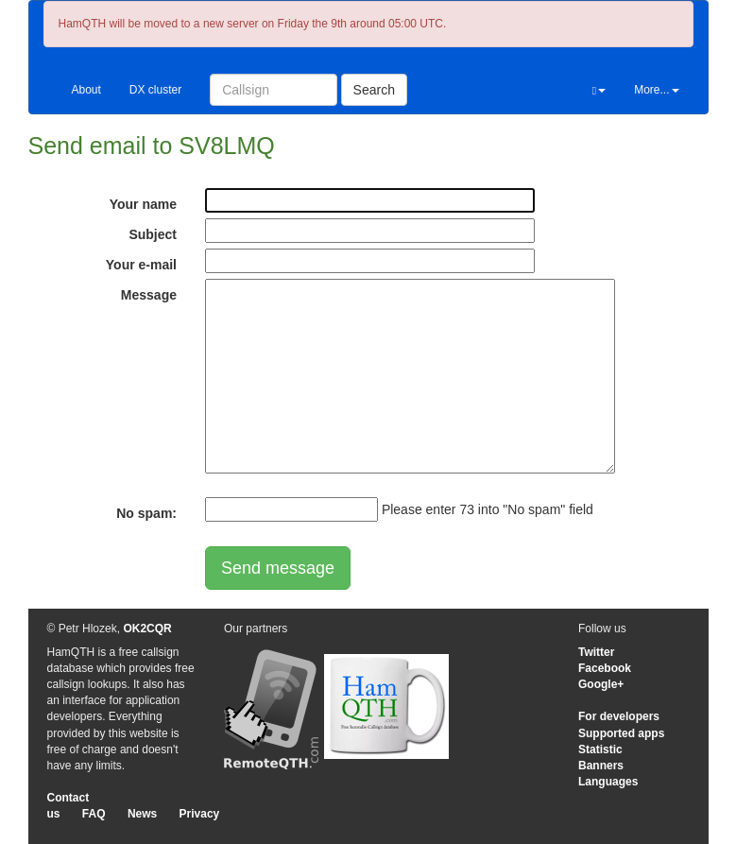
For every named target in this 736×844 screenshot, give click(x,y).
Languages (608, 781)
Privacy (200, 813)
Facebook (604, 668)
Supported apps (621, 733)
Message (149, 294)
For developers (618, 716)
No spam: (146, 513)
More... (656, 89)
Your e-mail (141, 264)
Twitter (596, 652)
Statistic (600, 749)
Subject (152, 234)
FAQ (94, 813)
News (142, 813)
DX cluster (155, 89)
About (86, 89)
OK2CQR (147, 628)
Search (374, 89)
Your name (143, 204)
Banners (601, 765)
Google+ (601, 684)
